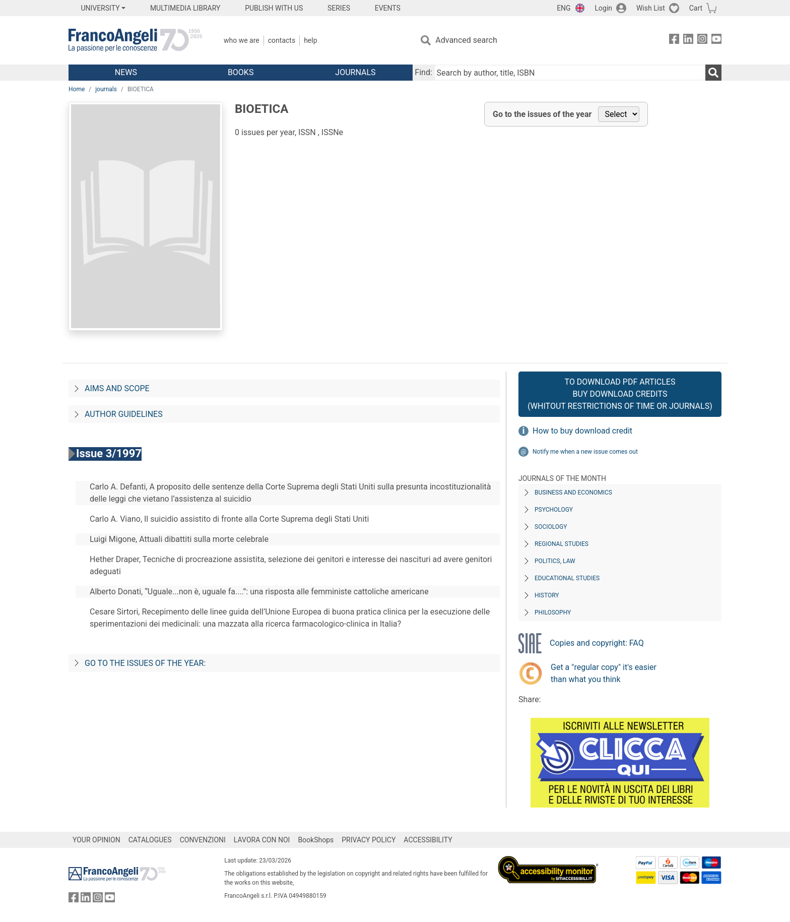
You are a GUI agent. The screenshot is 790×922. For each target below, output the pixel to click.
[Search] (713, 73)
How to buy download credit (582, 431)
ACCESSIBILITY (428, 840)
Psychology (554, 509)
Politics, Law (555, 561)
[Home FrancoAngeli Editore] (135, 40)
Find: (423, 72)
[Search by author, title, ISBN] (569, 73)
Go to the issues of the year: (145, 663)
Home (77, 89)
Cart (695, 8)
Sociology (551, 526)
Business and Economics (573, 492)
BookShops (316, 840)
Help (310, 40)
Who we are (241, 40)
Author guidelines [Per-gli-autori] (124, 414)
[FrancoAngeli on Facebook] (674, 40)
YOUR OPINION (96, 840)
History (547, 595)
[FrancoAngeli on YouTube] (716, 40)
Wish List (650, 8)
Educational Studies (567, 578)
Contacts (281, 40)
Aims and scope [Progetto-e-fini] (117, 388)
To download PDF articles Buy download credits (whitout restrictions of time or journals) (620, 394)
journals (106, 89)
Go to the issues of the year (542, 114)
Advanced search (466, 40)
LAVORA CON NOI (262, 840)
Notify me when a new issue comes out (585, 451)
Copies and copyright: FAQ (597, 643)
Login (604, 8)
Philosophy (553, 612)
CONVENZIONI (203, 840)
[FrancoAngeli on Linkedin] (688, 40)
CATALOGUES (150, 840)
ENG (563, 8)
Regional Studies (561, 543)
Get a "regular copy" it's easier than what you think (603, 673)
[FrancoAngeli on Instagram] (702, 40)
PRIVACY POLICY (369, 840)
